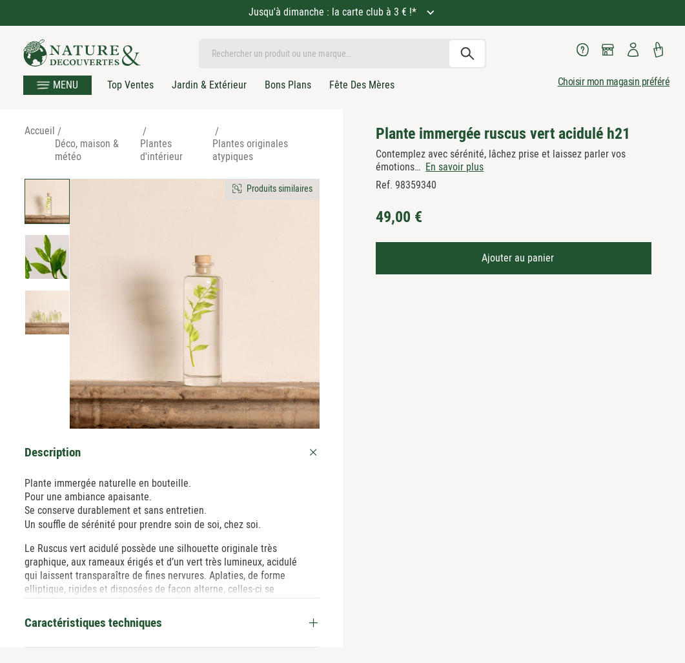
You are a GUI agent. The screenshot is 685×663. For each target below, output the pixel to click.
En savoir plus (454, 167)
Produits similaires (279, 188)
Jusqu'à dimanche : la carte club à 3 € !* (334, 12)
